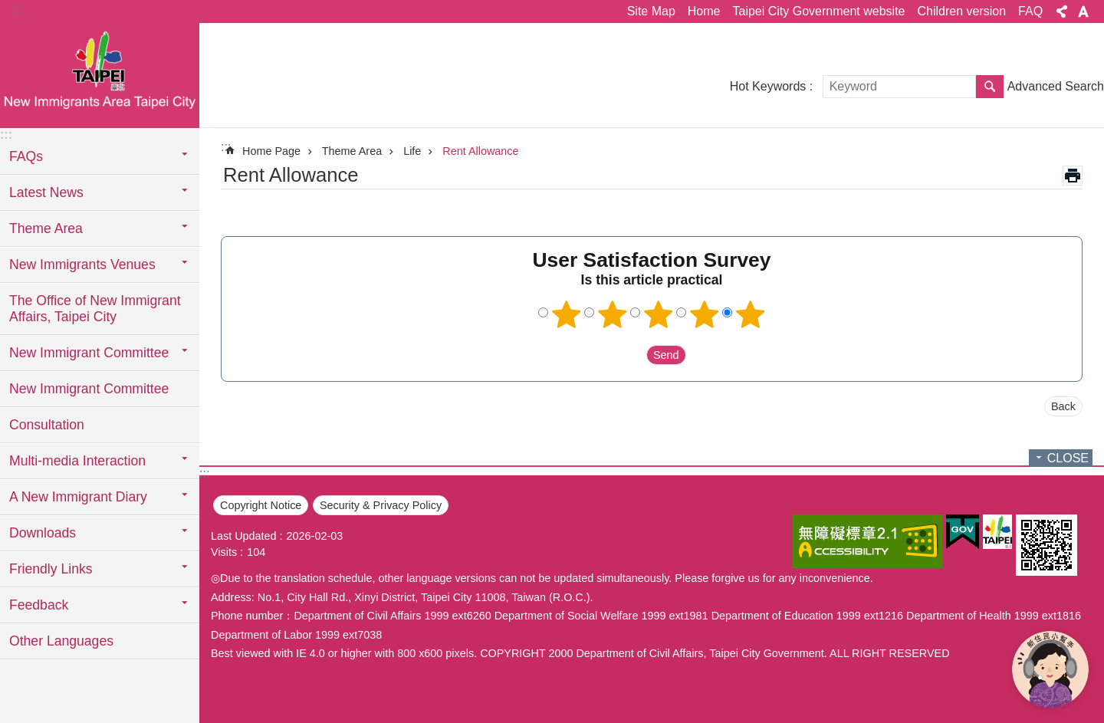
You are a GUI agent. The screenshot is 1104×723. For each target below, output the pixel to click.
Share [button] (1062, 11)
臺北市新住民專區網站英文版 (99, 74)
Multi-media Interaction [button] (77, 460)
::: (16, 8)
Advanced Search (1055, 86)
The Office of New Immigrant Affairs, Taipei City (95, 308)
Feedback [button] (38, 605)
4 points (704, 314)
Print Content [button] (1073, 176)
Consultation (46, 424)
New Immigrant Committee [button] (89, 352)
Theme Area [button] (46, 228)
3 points (658, 314)
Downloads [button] (42, 533)
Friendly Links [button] (51, 569)
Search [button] (990, 86)
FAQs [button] (26, 156)
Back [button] (1063, 406)
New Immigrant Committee (89, 388)
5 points (750, 314)
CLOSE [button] (1068, 458)
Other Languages (61, 641)
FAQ (1030, 11)
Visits (224, 552)
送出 (631, 355)
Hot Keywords (768, 86)
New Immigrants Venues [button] (82, 264)
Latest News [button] (46, 192)
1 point (566, 314)
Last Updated (244, 536)
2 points (612, 314)
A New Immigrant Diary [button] (78, 496)
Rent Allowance (480, 151)
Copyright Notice (260, 505)
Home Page (271, 151)
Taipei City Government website (818, 11)
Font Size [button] (1083, 11)
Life (412, 151)
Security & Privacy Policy (381, 505)
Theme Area (352, 151)
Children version (961, 11)
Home (704, 11)
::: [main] (226, 146)
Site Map (651, 11)
